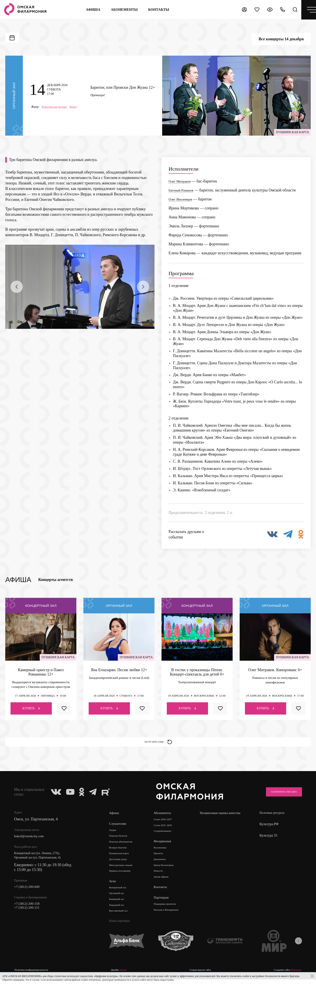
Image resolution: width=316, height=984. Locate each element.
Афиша (91, 9)
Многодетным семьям (123, 869)
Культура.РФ (268, 827)
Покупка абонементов (123, 845)
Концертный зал (119, 892)
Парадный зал (118, 911)
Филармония (163, 845)
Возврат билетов (120, 851)
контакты (156, 9)
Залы (113, 886)
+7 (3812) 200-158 (29, 908)
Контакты (161, 892)
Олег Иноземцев (182, 199)
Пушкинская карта (121, 857)
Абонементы (122, 9)
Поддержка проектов (167, 909)
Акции (113, 833)
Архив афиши (163, 882)
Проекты (160, 857)
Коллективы (162, 851)
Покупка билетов (120, 839)
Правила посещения (122, 876)
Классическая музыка (56, 106)
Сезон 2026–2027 (165, 822)
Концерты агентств (55, 579)
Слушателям (118, 826)
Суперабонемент (165, 834)
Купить (31, 708)
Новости (159, 876)
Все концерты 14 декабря (281, 39)
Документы (161, 863)
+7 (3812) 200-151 (29, 913)
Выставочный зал (120, 917)
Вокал (77, 106)
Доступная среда (120, 863)
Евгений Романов (183, 190)
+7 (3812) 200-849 (29, 891)
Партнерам (162, 903)
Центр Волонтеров (166, 869)
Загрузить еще (158, 743)
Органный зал (118, 898)
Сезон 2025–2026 (165, 828)
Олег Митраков (181, 181)
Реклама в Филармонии (169, 915)
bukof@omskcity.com (31, 839)
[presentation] (17, 287)
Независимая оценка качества (216, 818)
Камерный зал (118, 904)
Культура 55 (268, 838)
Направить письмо (279, 794)
